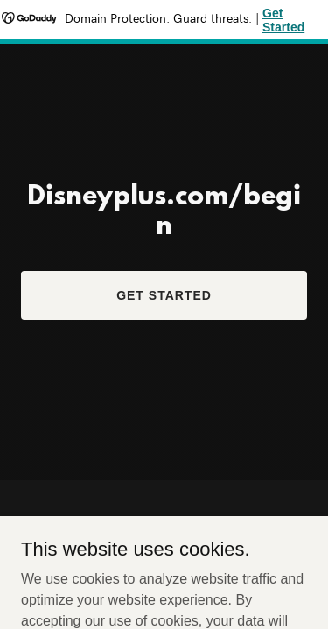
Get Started (164, 295)
